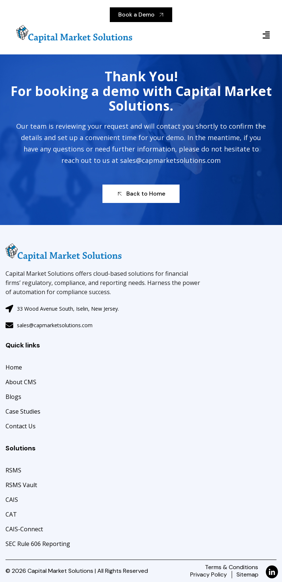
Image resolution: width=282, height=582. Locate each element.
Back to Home (140, 193)
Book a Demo (141, 14)
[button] (211, 34)
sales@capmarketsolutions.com (170, 160)
